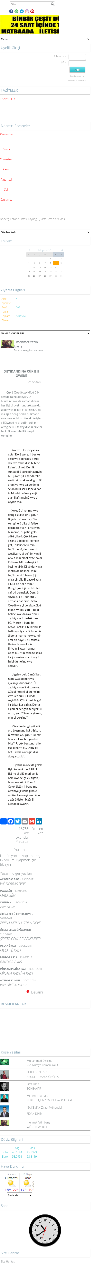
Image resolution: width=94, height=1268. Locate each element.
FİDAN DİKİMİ (35, 1113)
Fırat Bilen (33, 1084)
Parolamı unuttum (78, 76)
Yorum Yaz (38, 830)
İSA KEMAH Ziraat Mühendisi (44, 1107)
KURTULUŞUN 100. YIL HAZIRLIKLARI (49, 1100)
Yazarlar (22, 841)
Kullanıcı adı (59, 56)
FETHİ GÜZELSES (37, 1072)
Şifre (63, 62)
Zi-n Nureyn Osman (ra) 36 (43, 1065)
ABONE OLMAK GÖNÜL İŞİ (43, 1077)
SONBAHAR (34, 1088)
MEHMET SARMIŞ (37, 1096)
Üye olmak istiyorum (77, 80)
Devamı (34, 992)
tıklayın (5, 864)
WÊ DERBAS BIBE (37, 1127)
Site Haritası (8, 1261)
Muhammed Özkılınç (39, 1061)
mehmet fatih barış (38, 1122)
